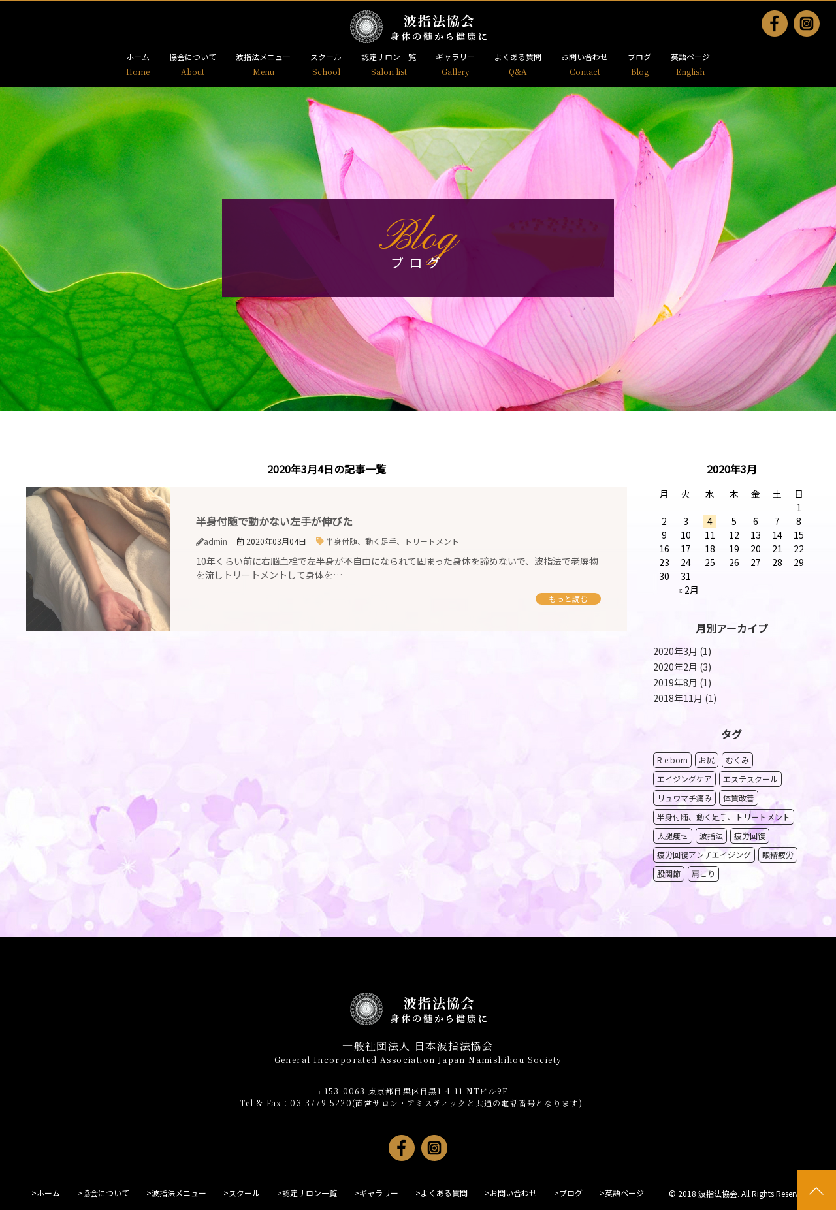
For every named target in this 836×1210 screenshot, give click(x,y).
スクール (326, 56)
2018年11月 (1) (684, 698)
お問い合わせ (584, 56)
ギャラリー (455, 56)
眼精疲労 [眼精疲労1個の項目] (778, 854)
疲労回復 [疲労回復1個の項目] (749, 835)
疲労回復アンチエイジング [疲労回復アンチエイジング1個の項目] (704, 854)
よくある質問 (517, 56)
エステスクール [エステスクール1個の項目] (750, 778)
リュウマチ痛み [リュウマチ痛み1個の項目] (684, 797)
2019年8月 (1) (682, 682)
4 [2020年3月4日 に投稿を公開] (710, 521)
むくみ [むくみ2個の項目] (737, 759)
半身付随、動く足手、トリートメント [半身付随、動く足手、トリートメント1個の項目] (723, 816)
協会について (192, 56)
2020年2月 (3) (682, 666)
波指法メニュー (263, 56)
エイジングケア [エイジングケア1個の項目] (684, 778)
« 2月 (688, 589)
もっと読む (568, 598)
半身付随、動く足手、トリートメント (392, 541)
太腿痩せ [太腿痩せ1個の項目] (672, 835)
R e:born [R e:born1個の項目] (672, 759)
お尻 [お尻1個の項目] (707, 759)
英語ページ (690, 56)
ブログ (639, 56)
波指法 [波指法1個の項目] (711, 835)
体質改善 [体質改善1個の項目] (738, 797)
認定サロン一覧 (388, 56)
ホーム (138, 56)
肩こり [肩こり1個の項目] (703, 873)
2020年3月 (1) (682, 651)
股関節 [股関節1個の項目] (669, 873)
